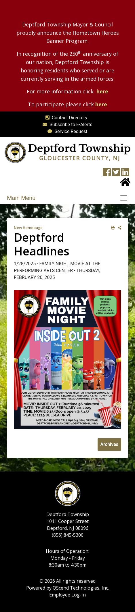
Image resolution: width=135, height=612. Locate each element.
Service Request (66, 131)
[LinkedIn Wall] (125, 174)
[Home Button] (125, 184)
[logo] (67, 152)
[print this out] (112, 228)
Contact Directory (65, 117)
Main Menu (21, 198)
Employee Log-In (67, 595)
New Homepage (28, 227)
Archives (109, 444)
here (102, 91)
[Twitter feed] (116, 174)
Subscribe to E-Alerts (66, 124)
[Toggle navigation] (125, 198)
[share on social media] (118, 228)
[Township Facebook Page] (107, 174)
